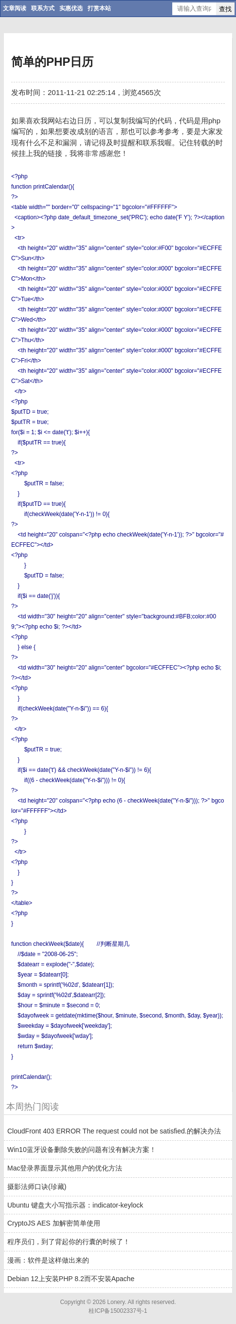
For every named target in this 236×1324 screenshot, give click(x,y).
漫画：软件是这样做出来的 (48, 1260)
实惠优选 (71, 8)
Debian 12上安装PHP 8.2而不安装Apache (70, 1279)
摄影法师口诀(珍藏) (36, 1186)
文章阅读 (14, 8)
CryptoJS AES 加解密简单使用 (53, 1223)
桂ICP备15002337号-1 (118, 1310)
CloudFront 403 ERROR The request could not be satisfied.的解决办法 (114, 1131)
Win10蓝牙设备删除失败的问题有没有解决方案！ (81, 1149)
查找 (225, 9)
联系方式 (42, 8)
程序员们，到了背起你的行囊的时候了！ (68, 1242)
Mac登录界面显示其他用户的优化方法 (64, 1168)
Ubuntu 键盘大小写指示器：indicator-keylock (75, 1205)
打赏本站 (99, 8)
